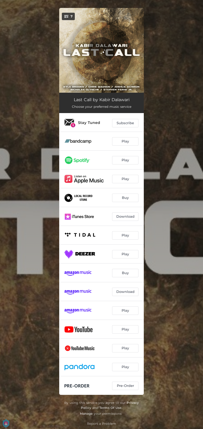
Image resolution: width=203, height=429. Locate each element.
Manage (86, 413)
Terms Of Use (110, 408)
